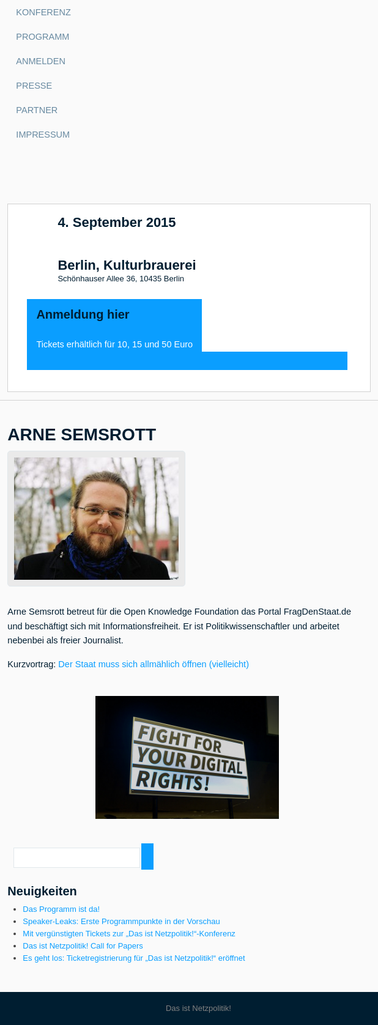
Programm (42, 37)
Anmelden (40, 61)
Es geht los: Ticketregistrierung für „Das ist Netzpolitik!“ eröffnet (134, 958)
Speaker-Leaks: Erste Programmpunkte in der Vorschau (121, 921)
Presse (34, 86)
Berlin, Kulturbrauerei (126, 265)
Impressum (43, 134)
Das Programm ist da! (61, 909)
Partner (36, 110)
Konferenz (43, 12)
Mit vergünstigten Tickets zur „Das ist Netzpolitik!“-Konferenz (129, 933)
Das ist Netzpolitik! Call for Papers (83, 945)
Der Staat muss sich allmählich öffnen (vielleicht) (153, 664)
